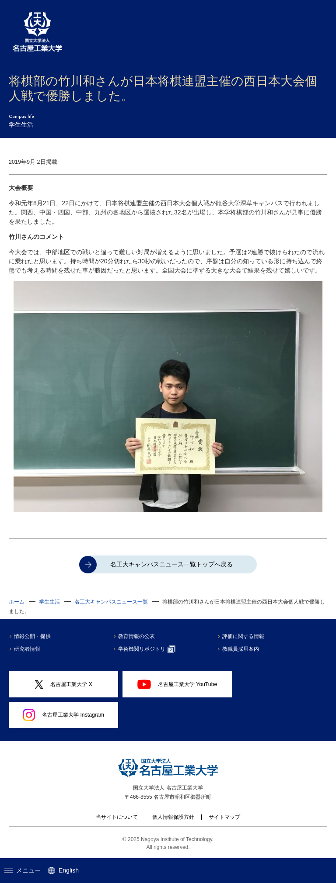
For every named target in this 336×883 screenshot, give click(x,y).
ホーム (16, 602)
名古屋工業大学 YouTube (177, 684)
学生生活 (49, 602)
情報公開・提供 (32, 636)
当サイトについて (117, 817)
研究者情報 (27, 649)
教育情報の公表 (136, 636)
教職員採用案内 (240, 649)
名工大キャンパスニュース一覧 (111, 602)
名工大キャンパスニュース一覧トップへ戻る (171, 564)
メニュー (22, 870)
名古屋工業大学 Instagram (63, 715)
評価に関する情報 (243, 636)
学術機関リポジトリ (146, 649)
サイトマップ (224, 817)
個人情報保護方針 (173, 817)
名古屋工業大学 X (63, 684)
